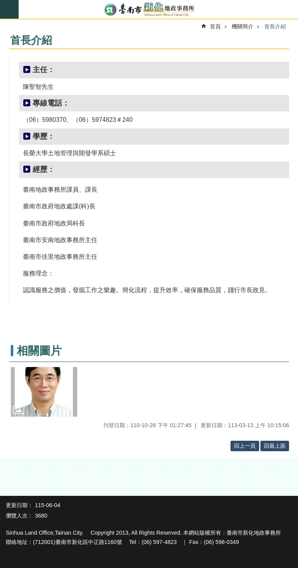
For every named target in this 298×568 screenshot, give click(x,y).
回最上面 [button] (275, 446)
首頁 (215, 26)
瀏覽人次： (19, 516)
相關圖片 (39, 351)
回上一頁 (245, 446)
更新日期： (19, 505)
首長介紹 (275, 26)
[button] (44, 392)
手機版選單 (9, 9)
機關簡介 (242, 26)
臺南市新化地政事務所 (149, 9)
